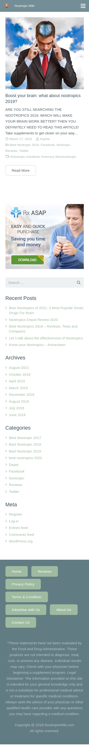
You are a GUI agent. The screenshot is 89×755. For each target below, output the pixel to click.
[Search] (79, 283)
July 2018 (16, 408)
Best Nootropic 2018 (25, 444)
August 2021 (19, 368)
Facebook (48, 145)
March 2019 (18, 388)
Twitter (24, 151)
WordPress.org (21, 541)
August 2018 (19, 401)
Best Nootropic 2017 (25, 438)
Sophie (45, 139)
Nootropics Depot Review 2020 (33, 320)
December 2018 (21, 394)
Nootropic (63, 145)
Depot (14, 465)
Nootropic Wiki (24, 6)
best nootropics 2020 (25, 458)
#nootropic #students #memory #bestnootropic (43, 156)
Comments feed (21, 535)
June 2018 (17, 415)
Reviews (11, 151)
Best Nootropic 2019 (24, 145)
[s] (44, 283)
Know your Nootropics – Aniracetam (37, 345)
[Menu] (83, 6)
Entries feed (18, 528)
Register (15, 514)
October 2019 (20, 374)
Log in (14, 521)
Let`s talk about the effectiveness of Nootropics (46, 338)
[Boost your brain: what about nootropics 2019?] (44, 53)
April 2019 (17, 381)
